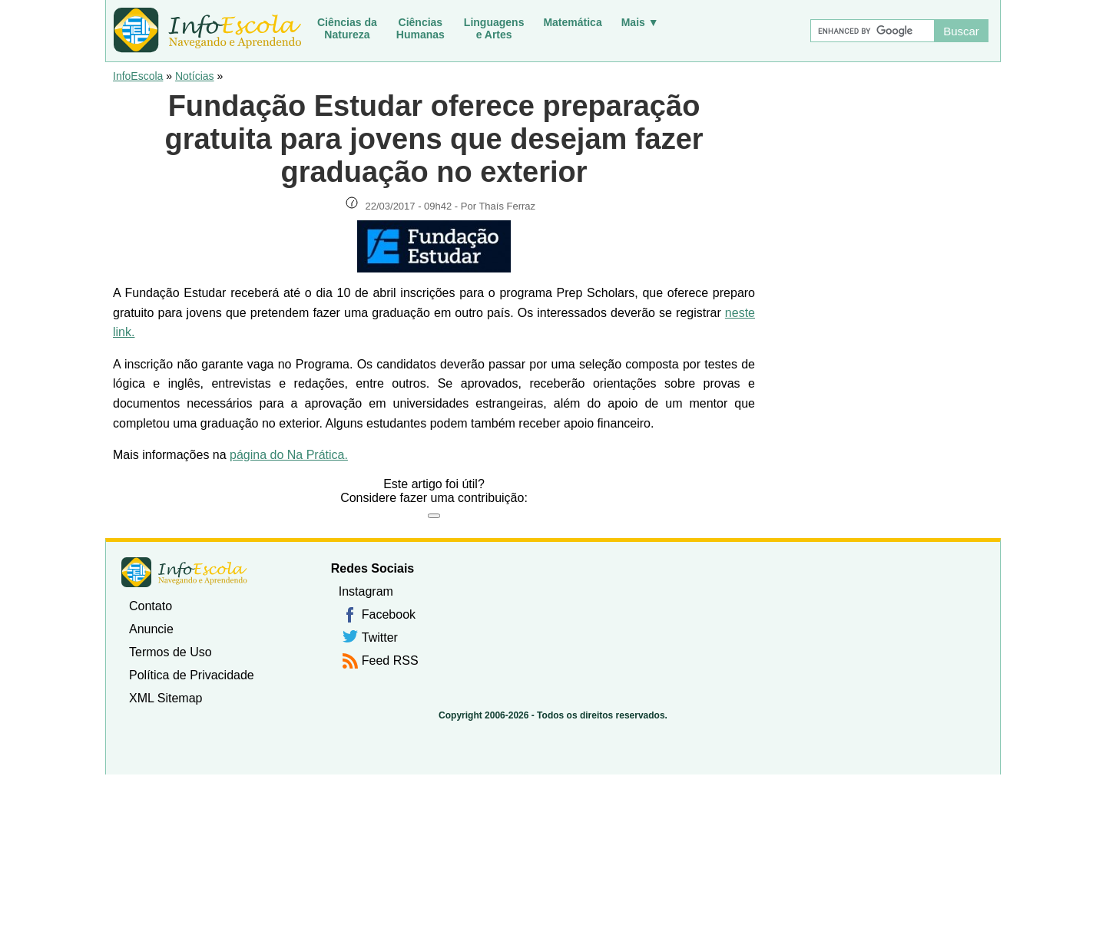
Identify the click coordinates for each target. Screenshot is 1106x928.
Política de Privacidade (191, 675)
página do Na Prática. (289, 454)
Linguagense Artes (494, 28)
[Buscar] (871, 30)
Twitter (380, 637)
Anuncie (151, 629)
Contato (150, 606)
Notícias (194, 76)
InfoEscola (138, 76)
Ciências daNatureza (347, 28)
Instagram (366, 591)
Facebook (389, 614)
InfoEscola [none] (184, 572)
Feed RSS (390, 660)
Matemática (572, 22)
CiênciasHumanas (420, 28)
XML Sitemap (165, 698)
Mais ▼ (640, 22)
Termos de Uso (170, 652)
